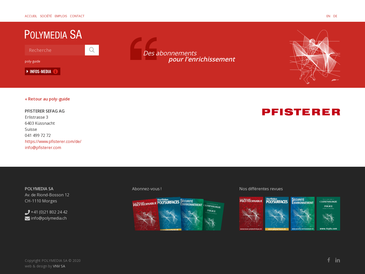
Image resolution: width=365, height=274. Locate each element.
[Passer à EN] (328, 16)
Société (46, 16)
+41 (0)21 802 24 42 (46, 212)
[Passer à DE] (335, 16)
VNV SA (59, 266)
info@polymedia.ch (46, 218)
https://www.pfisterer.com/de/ (53, 141)
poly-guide (32, 61)
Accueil (31, 16)
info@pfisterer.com (43, 147)
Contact (77, 16)
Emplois (61, 16)
